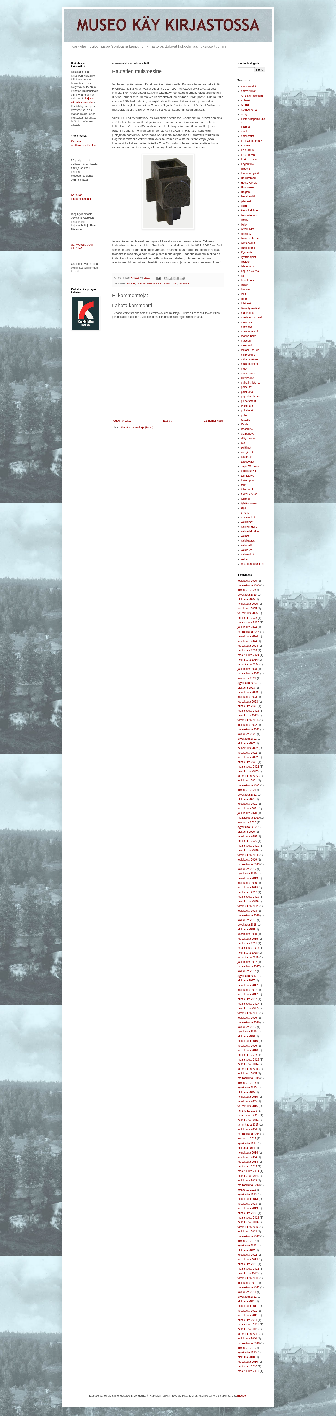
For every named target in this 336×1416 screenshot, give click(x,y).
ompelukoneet (249, 373)
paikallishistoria (250, 382)
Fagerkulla (247, 164)
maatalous (247, 312)
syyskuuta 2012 (247, 1245)
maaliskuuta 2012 (248, 1268)
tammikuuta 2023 (248, 720)
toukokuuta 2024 (248, 645)
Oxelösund (247, 378)
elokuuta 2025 (246, 599)
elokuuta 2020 (246, 831)
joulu (244, 205)
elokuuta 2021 (246, 799)
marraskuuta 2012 (249, 1236)
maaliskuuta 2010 (248, 1371)
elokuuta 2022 (246, 743)
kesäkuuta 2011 (247, 1310)
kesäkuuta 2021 (247, 803)
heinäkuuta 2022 (248, 748)
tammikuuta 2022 (248, 776)
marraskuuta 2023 (249, 673)
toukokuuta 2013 (248, 1208)
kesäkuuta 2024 (247, 641)
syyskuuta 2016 (247, 1031)
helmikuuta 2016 (248, 1064)
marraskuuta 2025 (249, 585)
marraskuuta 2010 (249, 1343)
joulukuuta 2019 (247, 859)
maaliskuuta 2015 (248, 1115)
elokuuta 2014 (246, 1147)
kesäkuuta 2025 (247, 608)
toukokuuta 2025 (248, 613)
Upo (243, 508)
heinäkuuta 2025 (248, 603)
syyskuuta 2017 (247, 976)
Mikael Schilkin (250, 350)
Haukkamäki (248, 178)
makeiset (246, 326)
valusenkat (247, 554)
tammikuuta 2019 (248, 906)
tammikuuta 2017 (248, 1013)
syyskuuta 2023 (247, 683)
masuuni (246, 340)
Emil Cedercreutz (251, 141)
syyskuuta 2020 (247, 827)
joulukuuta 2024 (247, 627)
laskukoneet (248, 280)
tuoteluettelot (249, 494)
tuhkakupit (247, 489)
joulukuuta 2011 (247, 1282)
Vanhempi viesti (213, 420)
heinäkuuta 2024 (248, 636)
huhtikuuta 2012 (247, 1264)
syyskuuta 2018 (247, 924)
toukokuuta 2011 (248, 1315)
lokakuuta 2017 (247, 971)
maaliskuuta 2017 (248, 1003)
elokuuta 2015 (246, 1092)
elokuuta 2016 (246, 1036)
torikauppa (247, 480)
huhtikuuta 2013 (247, 1213)
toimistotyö (247, 475)
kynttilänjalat (248, 257)
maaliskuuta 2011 (248, 1324)
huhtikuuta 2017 (247, 999)
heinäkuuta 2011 (248, 1305)
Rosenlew (247, 429)
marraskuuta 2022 (249, 729)
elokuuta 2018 (246, 929)
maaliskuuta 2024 (248, 655)
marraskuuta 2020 (249, 817)
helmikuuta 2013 (248, 1222)
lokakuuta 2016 (247, 1027)
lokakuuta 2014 (247, 1138)
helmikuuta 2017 (248, 1008)
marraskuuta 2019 (249, 864)
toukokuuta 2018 (248, 938)
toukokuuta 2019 (248, 887)
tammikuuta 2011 (248, 1334)
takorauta (247, 457)
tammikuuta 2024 (248, 664)
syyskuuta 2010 (247, 1352)
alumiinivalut (248, 86)
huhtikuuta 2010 (247, 1366)
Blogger (242, 1395)
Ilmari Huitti (248, 196)
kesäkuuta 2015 (247, 1101)
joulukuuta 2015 (247, 1073)
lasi (243, 275)
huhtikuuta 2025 (247, 618)
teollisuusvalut (249, 470)
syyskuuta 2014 (247, 1143)
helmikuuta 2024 (248, 659)
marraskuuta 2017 (249, 966)
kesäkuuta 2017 (247, 989)
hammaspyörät (250, 173)
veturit (245, 559)
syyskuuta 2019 (247, 873)
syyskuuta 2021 (247, 794)
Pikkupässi (247, 405)
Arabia (245, 104)
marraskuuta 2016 (249, 1022)
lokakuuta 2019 (247, 869)
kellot (244, 224)
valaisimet (247, 522)
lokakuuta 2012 (247, 1240)
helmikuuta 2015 (248, 1120)
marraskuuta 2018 (249, 915)
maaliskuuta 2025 (248, 622)
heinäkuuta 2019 (248, 878)
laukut (244, 285)
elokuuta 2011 (246, 1301)
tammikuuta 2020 (248, 855)
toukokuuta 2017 (248, 994)
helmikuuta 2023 (248, 715)
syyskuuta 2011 (247, 1296)
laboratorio (247, 266)
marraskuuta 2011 (249, 1287)
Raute (244, 424)
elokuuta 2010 (246, 1357)
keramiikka (247, 229)
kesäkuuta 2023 (247, 696)
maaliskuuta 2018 (248, 947)
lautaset (246, 289)
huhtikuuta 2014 (247, 1166)
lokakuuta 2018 (247, 920)
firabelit (245, 168)
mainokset (247, 322)
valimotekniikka (250, 531)
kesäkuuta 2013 (247, 1203)
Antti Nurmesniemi (252, 95)
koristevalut (248, 243)
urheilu (245, 512)
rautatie (157, 283)
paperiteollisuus (250, 396)
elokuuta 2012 (246, 1250)
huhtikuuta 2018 (247, 943)
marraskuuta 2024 (249, 631)
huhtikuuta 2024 (247, 650)
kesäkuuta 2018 (247, 934)
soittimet (246, 447)
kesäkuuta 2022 (247, 752)
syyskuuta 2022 (247, 738)
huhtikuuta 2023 (247, 706)
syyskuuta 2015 (247, 1087)
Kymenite (247, 252)
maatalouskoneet (251, 317)
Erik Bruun (247, 150)
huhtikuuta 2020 (247, 841)
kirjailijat (246, 233)
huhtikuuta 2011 (247, 1320)
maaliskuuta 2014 (248, 1171)
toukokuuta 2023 (248, 701)
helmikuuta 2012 (248, 1273)
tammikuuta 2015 (248, 1124)
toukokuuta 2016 (248, 1050)
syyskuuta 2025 (247, 594)
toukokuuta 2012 (248, 1259)
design (245, 114)
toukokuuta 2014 (248, 1161)
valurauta (184, 283)
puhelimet (247, 410)
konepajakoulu (250, 238)
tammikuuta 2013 (248, 1227)
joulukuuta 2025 (247, 580)
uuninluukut (248, 517)
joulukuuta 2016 (247, 1017)
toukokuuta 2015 (248, 1106)
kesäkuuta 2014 (247, 1157)
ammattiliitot (248, 91)
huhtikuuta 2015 (247, 1110)
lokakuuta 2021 (247, 789)
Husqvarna (247, 187)
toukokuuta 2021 (248, 808)
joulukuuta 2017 (247, 962)
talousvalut (247, 461)
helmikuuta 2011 (248, 1329)
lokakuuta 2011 (247, 1292)
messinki (246, 345)
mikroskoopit (248, 354)
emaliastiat (247, 136)
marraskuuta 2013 (249, 1185)
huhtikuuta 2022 (247, 762)
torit (243, 485)
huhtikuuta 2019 (247, 892)
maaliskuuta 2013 (248, 1217)
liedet (244, 299)
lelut (243, 294)
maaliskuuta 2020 (248, 845)
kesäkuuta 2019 (247, 882)
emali (244, 131)
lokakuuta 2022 (247, 734)
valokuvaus (248, 540)
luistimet (246, 303)
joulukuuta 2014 (247, 1129)
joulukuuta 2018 (247, 910)
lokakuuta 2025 (247, 589)
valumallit (247, 545)
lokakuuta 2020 (247, 822)
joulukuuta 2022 (247, 724)
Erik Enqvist (248, 154)
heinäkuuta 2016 (248, 1041)
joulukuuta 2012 (247, 1231)
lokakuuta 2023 (247, 678)
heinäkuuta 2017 (248, 985)
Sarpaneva (247, 433)
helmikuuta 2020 (248, 850)
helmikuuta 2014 (248, 1175)
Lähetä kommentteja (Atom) (136, 427)
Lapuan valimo (250, 271)
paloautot (246, 387)
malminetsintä (249, 331)
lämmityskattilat (250, 308)
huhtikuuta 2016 (247, 1054)
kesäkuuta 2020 (247, 836)
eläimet (245, 126)
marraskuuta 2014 (249, 1134)
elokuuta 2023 (246, 687)
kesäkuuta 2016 (247, 1045)
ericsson (246, 145)
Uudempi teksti (122, 420)
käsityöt (245, 261)
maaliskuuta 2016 (248, 1059)
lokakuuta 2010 (247, 1347)
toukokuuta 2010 (248, 1361)
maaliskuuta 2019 (248, 896)
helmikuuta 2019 (248, 901)
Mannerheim (248, 336)
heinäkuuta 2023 (248, 692)
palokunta (247, 392)
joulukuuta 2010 (247, 1338)
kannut (245, 219)
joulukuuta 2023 (247, 669)
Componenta (249, 109)
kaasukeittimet (250, 210)
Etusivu (167, 420)
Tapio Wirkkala (250, 466)
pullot (244, 415)
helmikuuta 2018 (248, 952)
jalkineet (246, 201)
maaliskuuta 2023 (248, 710)
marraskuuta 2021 (249, 785)
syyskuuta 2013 (247, 1194)
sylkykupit (247, 452)
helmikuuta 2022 (248, 771)
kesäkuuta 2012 (247, 1254)
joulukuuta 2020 (247, 813)
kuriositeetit (248, 247)
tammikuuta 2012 (248, 1278)
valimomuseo (170, 283)
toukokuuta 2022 (248, 757)
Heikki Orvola (249, 182)
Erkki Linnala (249, 159)
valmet (245, 536)
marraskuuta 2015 (249, 1078)
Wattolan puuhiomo (253, 563)
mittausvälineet (250, 359)
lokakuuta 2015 (247, 1082)
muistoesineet (144, 283)
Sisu (243, 443)
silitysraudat (248, 438)
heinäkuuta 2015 (248, 1096)
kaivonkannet (249, 215)
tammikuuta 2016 (248, 1069)
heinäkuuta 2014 (248, 1152)
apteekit (246, 100)
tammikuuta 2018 (248, 957)
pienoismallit (248, 401)
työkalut (245, 499)
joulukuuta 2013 (247, 1180)
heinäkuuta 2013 (248, 1199)
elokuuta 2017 (246, 980)
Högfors (131, 283)
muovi (244, 368)
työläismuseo (249, 503)
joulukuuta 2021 (247, 780)
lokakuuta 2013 (247, 1189)
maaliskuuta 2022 (248, 766)
